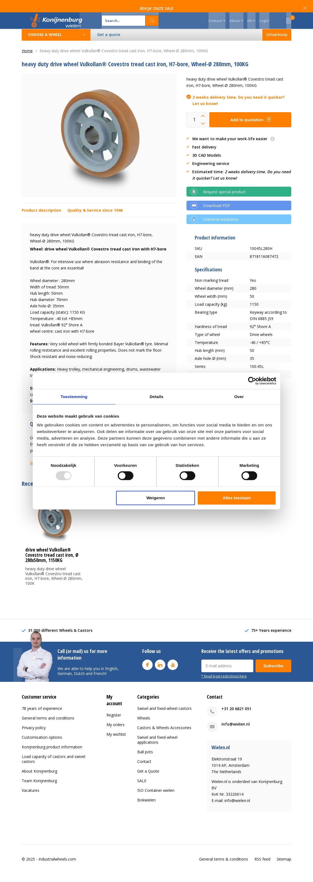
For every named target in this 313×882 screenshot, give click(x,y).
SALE (141, 789)
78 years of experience (42, 716)
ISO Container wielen (155, 798)
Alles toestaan (237, 497)
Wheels (143, 726)
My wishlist (116, 742)
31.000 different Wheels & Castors (60, 638)
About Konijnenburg (39, 779)
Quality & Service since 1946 (95, 218)
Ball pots (145, 760)
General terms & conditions (223, 867)
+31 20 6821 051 (236, 717)
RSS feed (262, 867)
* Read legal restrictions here (224, 684)
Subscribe (273, 674)
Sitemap (284, 867)
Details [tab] (156, 396)
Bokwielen (146, 808)
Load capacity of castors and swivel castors (53, 767)
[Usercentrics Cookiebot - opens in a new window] (252, 381)
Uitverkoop (276, 42)
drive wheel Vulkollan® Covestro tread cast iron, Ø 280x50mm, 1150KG (51, 563)
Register (113, 723)
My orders (115, 732)
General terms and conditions (48, 726)
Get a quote (108, 42)
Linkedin (160, 672)
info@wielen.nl (235, 732)
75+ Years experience (271, 638)
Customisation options (42, 745)
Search (152, 24)
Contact (144, 769)
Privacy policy (34, 735)
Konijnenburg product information (52, 755)
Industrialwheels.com (57, 867)
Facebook (147, 672)
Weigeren (155, 497)
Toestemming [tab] (74, 396)
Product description (41, 218)
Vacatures (30, 798)
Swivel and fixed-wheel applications (157, 748)
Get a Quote (148, 779)
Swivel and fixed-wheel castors (164, 716)
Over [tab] (239, 396)
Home (27, 59)
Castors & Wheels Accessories (164, 735)
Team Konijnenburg (39, 789)
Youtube (173, 672)
